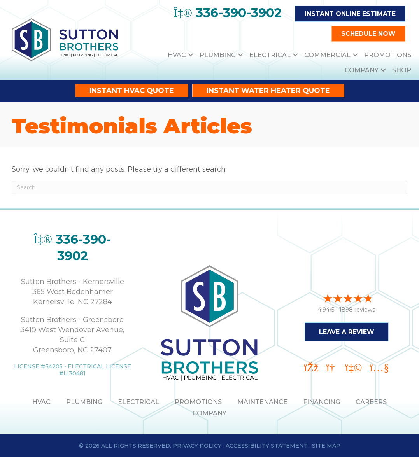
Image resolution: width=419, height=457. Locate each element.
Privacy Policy (197, 445)
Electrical (270, 55)
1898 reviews (357, 308)
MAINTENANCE (262, 402)
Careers (371, 402)
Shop (401, 70)
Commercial (327, 55)
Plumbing (218, 55)
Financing (321, 402)
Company (362, 70)
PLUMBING (84, 402)
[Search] (209, 187)
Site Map (326, 445)
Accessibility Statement (267, 445)
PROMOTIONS (198, 402)
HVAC (177, 55)
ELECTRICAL (138, 402)
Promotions (387, 55)
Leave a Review (346, 330)
